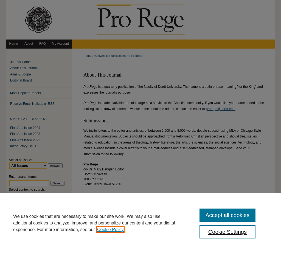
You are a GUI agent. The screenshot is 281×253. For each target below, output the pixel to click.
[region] (140, 223)
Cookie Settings (227, 232)
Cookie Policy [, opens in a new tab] (110, 229)
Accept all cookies (227, 215)
